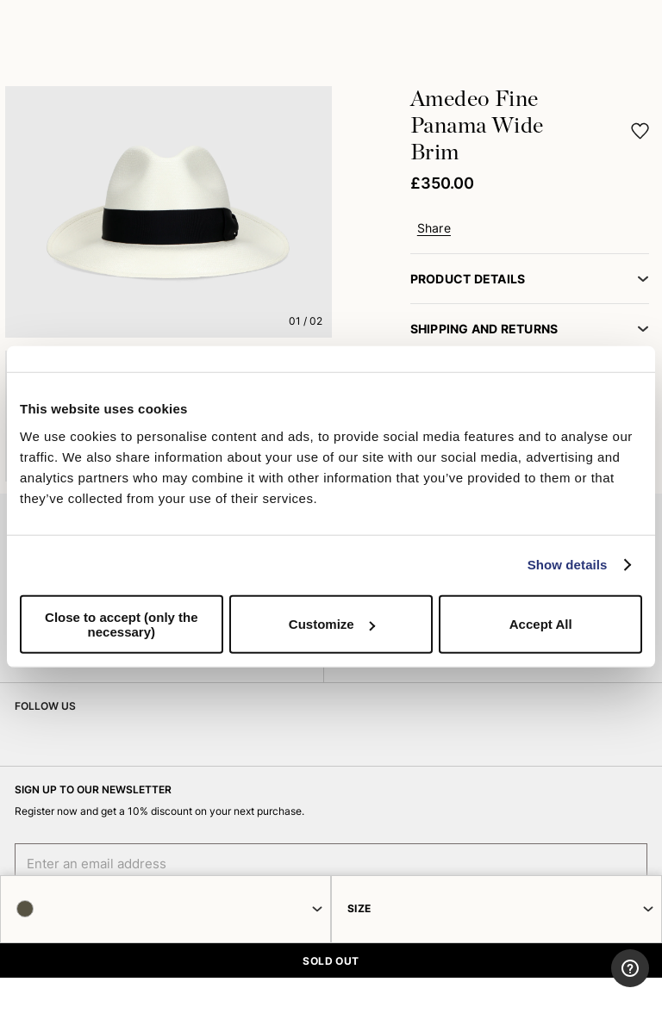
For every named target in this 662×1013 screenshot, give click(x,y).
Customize (332, 624)
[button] (640, 130)
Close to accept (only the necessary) (121, 623)
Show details (568, 564)
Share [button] (434, 228)
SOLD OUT (331, 960)
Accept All (540, 624)
